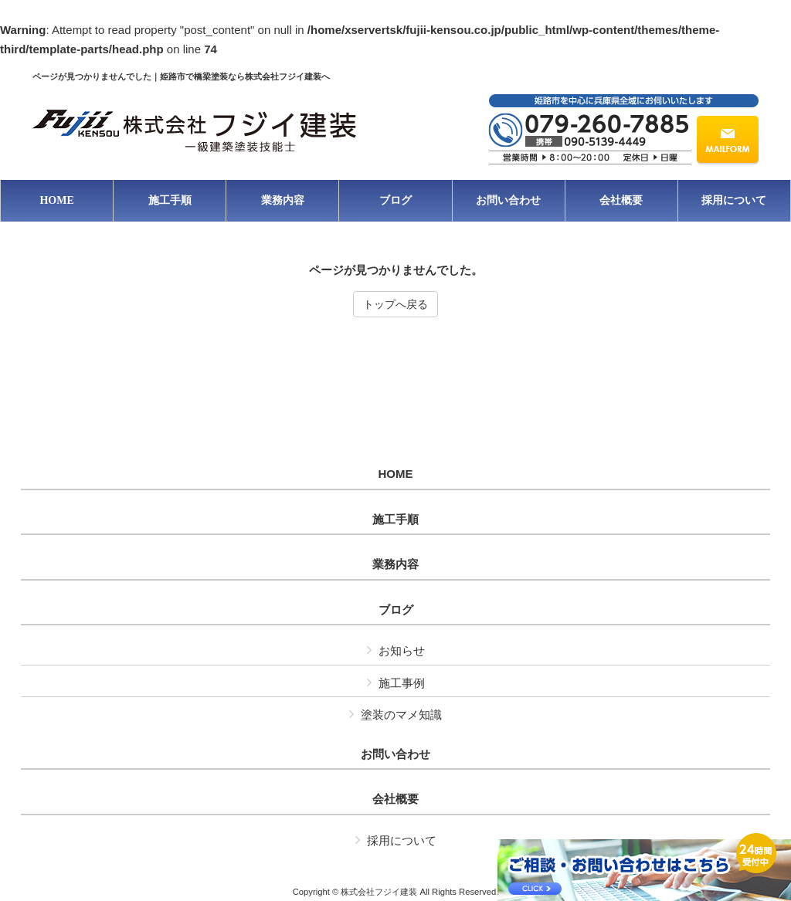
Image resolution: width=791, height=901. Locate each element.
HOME (396, 474)
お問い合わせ (395, 754)
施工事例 (402, 682)
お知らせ (402, 650)
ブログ (396, 610)
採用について (401, 840)
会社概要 (395, 799)
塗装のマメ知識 (401, 714)
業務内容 (395, 564)
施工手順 (395, 519)
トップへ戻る (395, 304)
